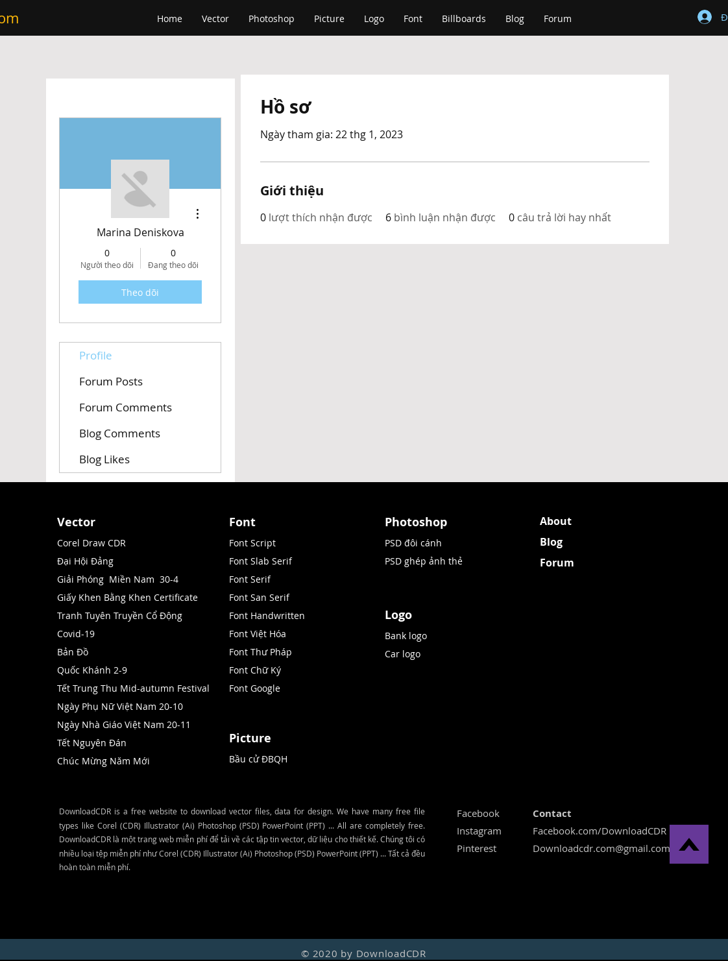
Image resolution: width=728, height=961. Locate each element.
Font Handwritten (267, 615)
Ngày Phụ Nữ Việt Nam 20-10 (120, 706)
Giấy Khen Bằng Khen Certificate (127, 597)
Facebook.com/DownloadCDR (599, 830)
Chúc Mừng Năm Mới (103, 761)
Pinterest (476, 848)
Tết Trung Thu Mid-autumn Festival (133, 688)
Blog (551, 542)
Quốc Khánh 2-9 (92, 670)
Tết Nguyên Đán (92, 742)
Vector (76, 522)
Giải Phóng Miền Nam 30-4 (117, 579)
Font (242, 522)
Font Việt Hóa (257, 633)
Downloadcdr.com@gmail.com (601, 848)
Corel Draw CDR (91, 543)
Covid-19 (76, 633)
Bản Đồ (74, 652)
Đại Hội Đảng (85, 561)
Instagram (479, 830)
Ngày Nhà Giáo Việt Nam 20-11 (124, 724)
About (556, 521)
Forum (557, 562)
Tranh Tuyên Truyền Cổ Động (119, 615)
